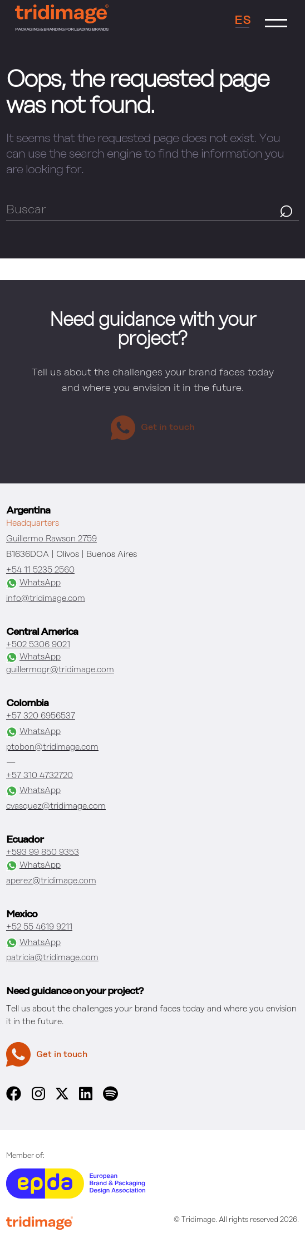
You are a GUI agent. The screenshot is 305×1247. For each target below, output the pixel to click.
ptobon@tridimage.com (52, 747)
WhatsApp (33, 583)
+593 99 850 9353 (42, 852)
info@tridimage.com (45, 598)
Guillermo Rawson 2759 (51, 539)
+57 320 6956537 (40, 716)
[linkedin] (85, 1098)
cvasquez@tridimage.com (56, 806)
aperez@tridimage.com (51, 881)
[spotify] (110, 1098)
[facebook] (13, 1098)
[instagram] (38, 1098)
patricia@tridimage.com (52, 957)
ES (242, 20)
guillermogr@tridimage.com (60, 670)
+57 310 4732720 (39, 775)
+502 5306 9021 (38, 644)
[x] (62, 1097)
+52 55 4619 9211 (39, 927)
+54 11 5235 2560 (40, 570)
